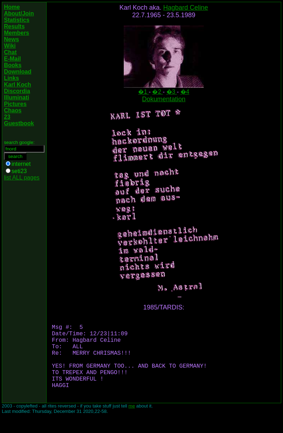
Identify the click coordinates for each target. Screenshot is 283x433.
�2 (157, 92)
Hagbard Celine (185, 7)
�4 (184, 92)
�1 (143, 92)
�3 (171, 92)
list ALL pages (21, 177)
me (131, 423)
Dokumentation (163, 99)
